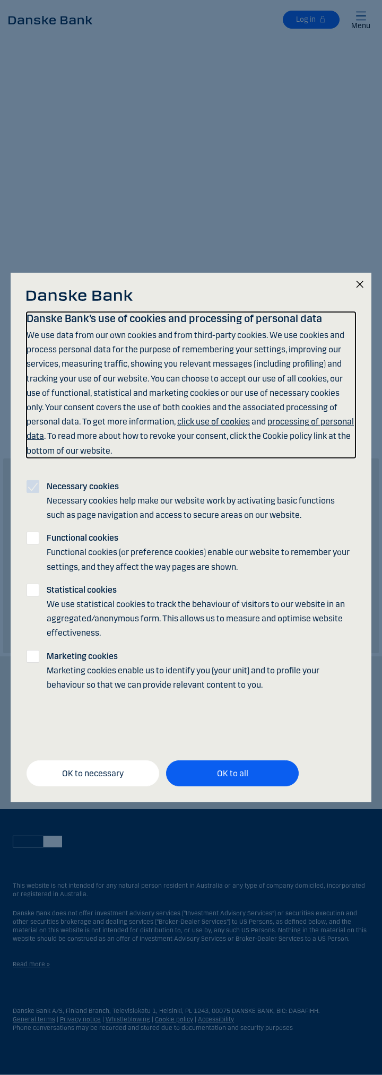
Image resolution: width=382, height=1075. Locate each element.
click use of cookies (213, 422)
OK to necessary (93, 773)
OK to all (232, 773)
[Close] (359, 285)
